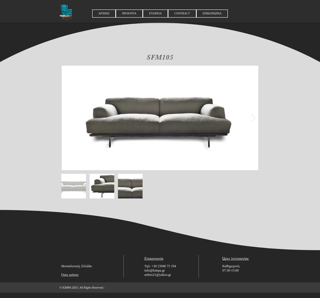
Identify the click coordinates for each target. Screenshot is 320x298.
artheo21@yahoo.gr (157, 274)
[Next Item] (253, 118)
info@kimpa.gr (154, 270)
